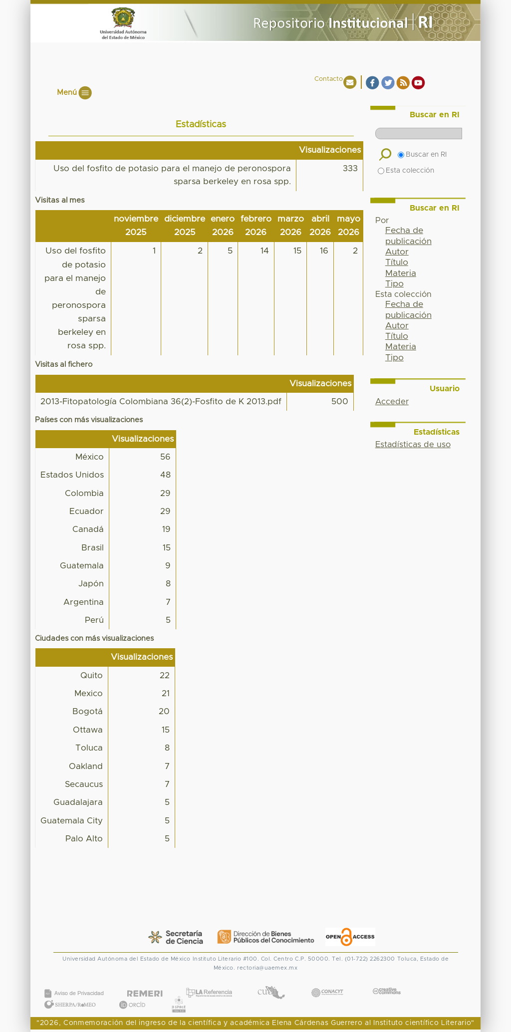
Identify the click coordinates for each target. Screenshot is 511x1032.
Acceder (392, 402)
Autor (397, 252)
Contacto (328, 79)
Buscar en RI (422, 154)
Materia (400, 273)
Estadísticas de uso (413, 445)
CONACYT (327, 983)
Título (396, 262)
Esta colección (406, 170)
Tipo (394, 283)
